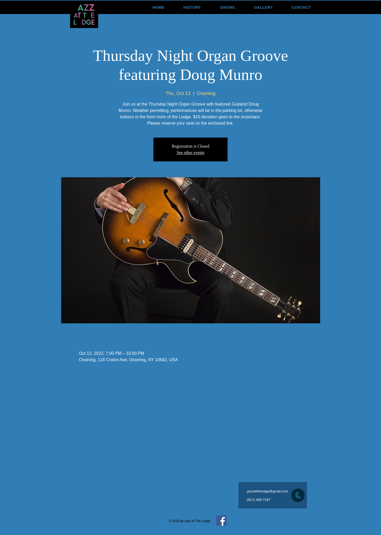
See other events (191, 152)
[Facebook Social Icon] (221, 520)
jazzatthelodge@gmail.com (267, 491)
